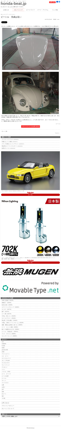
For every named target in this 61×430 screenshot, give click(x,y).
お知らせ (6, 10)
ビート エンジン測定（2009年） (10, 327)
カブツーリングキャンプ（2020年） (10, 307)
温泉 (2, 391)
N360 (2, 347)
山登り (3, 387)
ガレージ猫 (4, 131)
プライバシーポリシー (8, 405)
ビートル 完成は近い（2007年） (10, 331)
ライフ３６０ (4, 382)
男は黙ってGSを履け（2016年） (9, 320)
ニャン (3, 369)
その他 (3, 398)
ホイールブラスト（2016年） (9, 318)
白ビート (3, 393)
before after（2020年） (7, 304)
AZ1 (2, 341)
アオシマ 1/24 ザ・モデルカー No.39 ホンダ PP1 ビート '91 (13, 191)
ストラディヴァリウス (10, 139)
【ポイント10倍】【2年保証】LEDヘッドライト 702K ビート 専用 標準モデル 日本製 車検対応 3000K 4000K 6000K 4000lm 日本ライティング (28, 257)
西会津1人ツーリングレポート (11, 146)
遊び (2, 396)
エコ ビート (4, 356)
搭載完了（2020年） (6, 302)
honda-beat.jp (30, 428)
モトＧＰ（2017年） (6, 309)
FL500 (3, 345)
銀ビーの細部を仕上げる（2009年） (10, 329)
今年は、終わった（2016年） (9, 316)
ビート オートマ (6, 373)
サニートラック (5, 365)
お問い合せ (52, 2)
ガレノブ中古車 (5, 360)
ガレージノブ (18, 10)
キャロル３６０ (5, 362)
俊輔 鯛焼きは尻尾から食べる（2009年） (12, 324)
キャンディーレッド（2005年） (9, 336)
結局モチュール (8, 148)
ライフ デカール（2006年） (9, 333)
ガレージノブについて (8, 408)
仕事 (2, 385)
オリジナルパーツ (6, 358)
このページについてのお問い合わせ (30, 126)
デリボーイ (4, 367)
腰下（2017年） (5, 311)
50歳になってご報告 (9, 141)
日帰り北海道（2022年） (7, 300)
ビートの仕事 (4, 376)
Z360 (2, 351)
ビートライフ (30, 10)
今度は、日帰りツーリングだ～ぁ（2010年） (12, 322)
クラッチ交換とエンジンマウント (12, 143)
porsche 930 (4, 349)
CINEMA (3, 343)
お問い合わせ (5, 403)
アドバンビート (5, 353)
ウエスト (57, 133)
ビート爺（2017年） (6, 313)
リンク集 (55, 10)
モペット (3, 380)
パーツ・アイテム (42, 10)
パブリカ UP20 (5, 371)
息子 (2, 389)
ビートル (11, 14)
